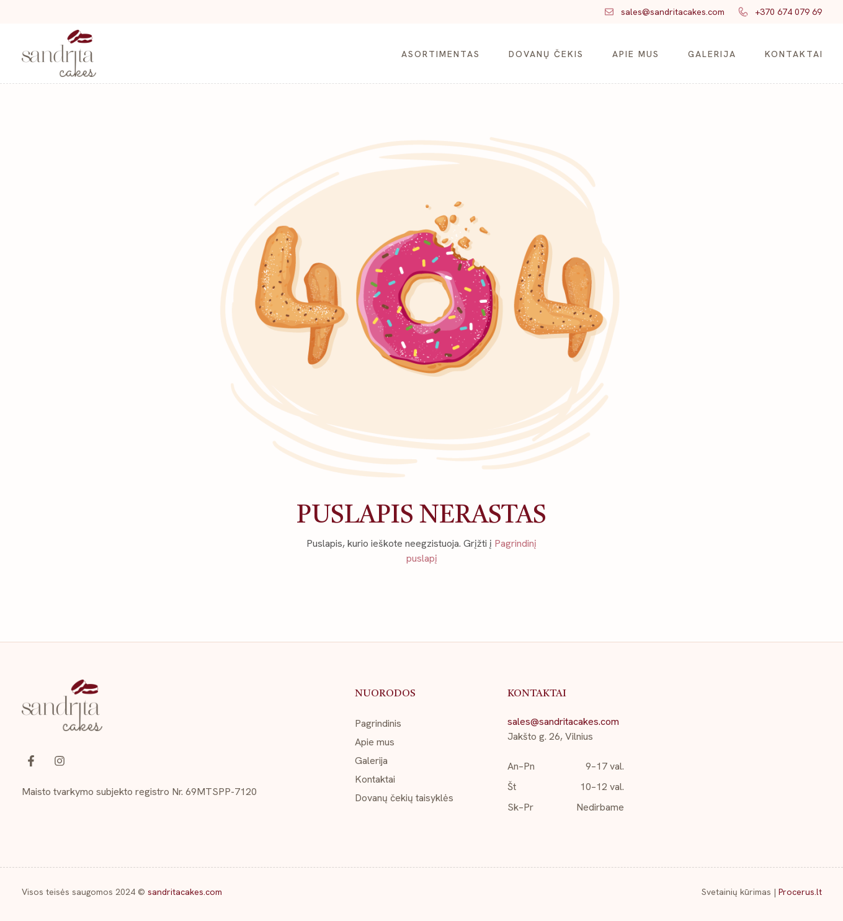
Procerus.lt (800, 891)
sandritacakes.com (185, 891)
